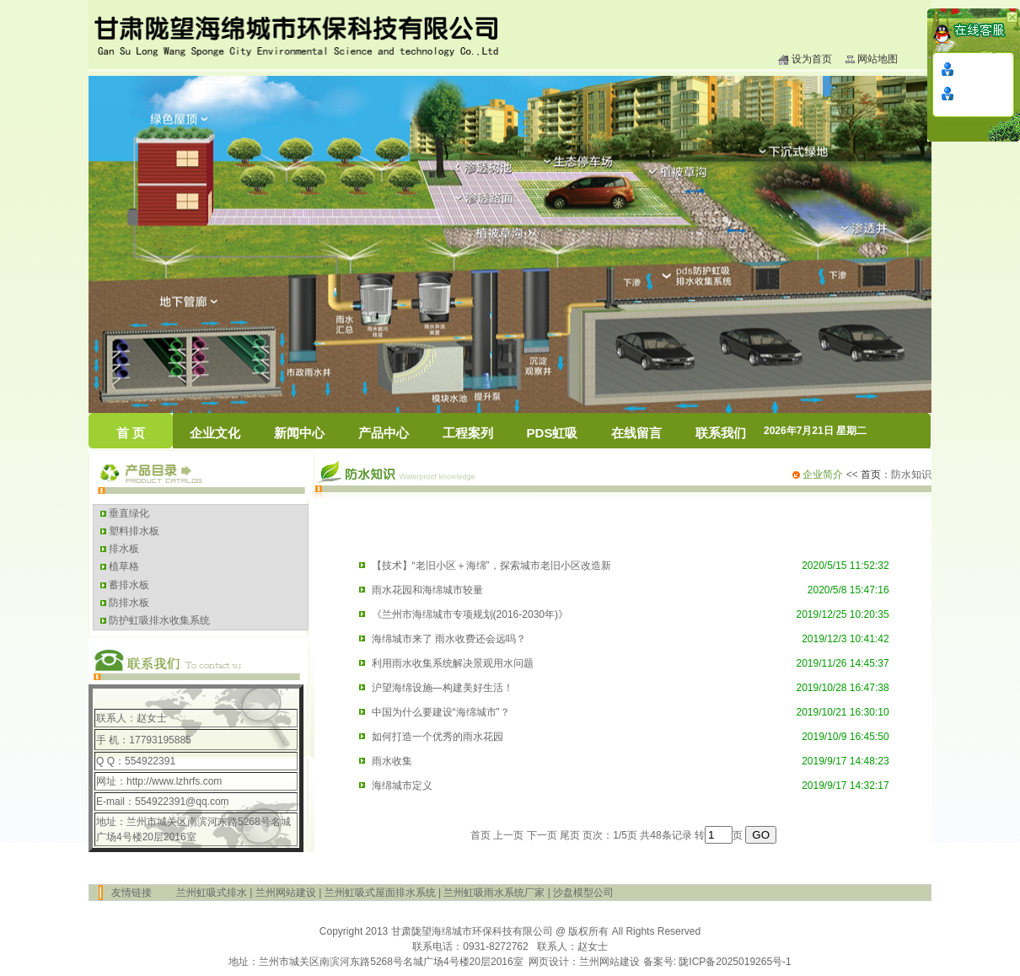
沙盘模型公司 (583, 892)
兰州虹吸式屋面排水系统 (380, 892)
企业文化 (215, 433)
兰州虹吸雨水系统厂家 (494, 892)
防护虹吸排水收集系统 (158, 620)
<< (825, 474)
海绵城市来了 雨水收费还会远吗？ (449, 639)
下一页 (542, 835)
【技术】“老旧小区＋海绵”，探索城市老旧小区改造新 (491, 565)
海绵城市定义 (402, 785)
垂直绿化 (127, 513)
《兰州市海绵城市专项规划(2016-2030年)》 (470, 614)
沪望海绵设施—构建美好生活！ (442, 688)
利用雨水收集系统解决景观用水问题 (453, 663)
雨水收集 (392, 761)
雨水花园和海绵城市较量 (427, 590)
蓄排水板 (127, 585)
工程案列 (468, 433)
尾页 (570, 835)
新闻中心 (299, 433)
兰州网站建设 (285, 892)
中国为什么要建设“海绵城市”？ (441, 712)
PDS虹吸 (552, 433)
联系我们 (720, 433)
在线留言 (636, 433)
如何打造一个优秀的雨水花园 (437, 737)
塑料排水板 (132, 531)
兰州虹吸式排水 (211, 892)
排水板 (122, 549)
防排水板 (127, 603)
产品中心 (383, 433)
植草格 (122, 566)
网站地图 (877, 59)
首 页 (130, 433)
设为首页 (812, 59)
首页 (871, 474)
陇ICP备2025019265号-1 (735, 962)
